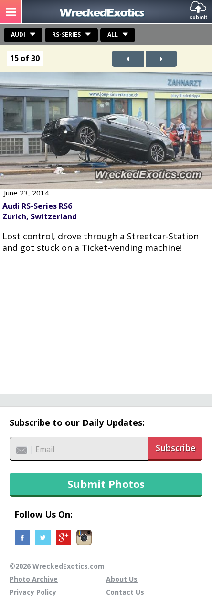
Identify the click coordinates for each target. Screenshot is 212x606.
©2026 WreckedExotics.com (57, 566)
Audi (18, 35)
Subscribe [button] (176, 448)
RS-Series (66, 35)
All (112, 35)
